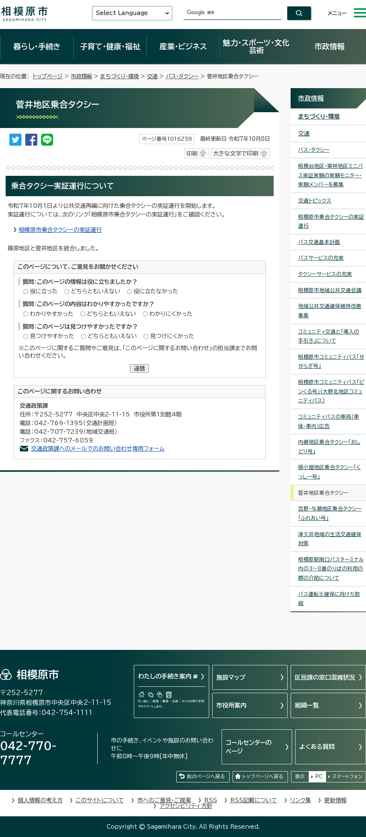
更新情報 (335, 800)
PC (319, 776)
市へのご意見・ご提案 (164, 800)
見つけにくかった (172, 336)
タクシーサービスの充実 (325, 274)
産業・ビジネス (183, 46)
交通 (152, 76)
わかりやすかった (52, 314)
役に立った (44, 291)
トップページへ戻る (262, 776)
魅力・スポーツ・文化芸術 (256, 46)
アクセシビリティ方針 (185, 806)
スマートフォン (347, 776)
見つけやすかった (52, 336)
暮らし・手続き (37, 46)
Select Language (122, 13)
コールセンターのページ (248, 746)
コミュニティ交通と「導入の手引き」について (328, 336)
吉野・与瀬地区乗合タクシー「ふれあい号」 (329, 513)
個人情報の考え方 (40, 800)
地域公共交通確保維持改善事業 (329, 310)
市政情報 (329, 46)
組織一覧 (307, 705)
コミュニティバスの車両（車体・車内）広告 (328, 421)
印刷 (192, 153)
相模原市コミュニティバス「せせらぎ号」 (331, 361)
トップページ (48, 76)
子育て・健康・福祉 (110, 46)
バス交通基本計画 (319, 242)
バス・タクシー (182, 76)
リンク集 (300, 800)
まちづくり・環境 (119, 76)
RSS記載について (253, 800)
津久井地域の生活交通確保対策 (329, 539)
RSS (210, 800)
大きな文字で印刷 (235, 153)
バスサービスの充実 (321, 258)
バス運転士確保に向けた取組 (329, 599)
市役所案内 (231, 705)
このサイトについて (100, 800)
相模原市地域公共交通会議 (329, 290)
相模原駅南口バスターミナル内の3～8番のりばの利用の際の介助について (331, 569)
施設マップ (230, 677)
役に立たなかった (155, 291)
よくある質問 (317, 747)
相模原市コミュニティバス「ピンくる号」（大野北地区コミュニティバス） (331, 391)
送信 (139, 368)
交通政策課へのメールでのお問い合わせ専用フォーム (98, 448)
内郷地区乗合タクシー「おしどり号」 (329, 446)
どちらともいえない (95, 291)
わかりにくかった (171, 314)
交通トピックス (314, 200)
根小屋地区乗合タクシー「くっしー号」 (329, 472)
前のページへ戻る (206, 776)
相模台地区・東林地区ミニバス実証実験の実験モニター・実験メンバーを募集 (330, 175)
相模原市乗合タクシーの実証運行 (60, 230)
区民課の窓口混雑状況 (325, 677)
